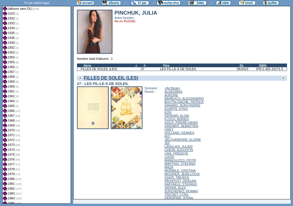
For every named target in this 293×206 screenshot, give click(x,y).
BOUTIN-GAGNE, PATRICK (184, 102)
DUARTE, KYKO (176, 108)
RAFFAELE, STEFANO (181, 184)
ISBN (262, 65)
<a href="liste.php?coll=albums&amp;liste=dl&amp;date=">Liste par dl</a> (36, 102)
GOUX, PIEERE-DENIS (181, 122)
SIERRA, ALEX (175, 187)
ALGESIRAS (173, 91)
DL (242, 65)
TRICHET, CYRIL (177, 194)
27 (142, 69)
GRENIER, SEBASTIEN (181, 126)
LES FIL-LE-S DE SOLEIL (178, 69)
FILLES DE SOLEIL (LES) (99, 69)
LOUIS (169, 157)
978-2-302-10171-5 (269, 69)
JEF (167, 143)
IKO (167, 136)
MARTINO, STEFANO (180, 163)
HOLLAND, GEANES (179, 132)
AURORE (171, 95)
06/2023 (242, 69)
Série (87, 65)
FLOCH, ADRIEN (177, 119)
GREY (169, 129)
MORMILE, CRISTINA (180, 170)
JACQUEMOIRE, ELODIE (183, 139)
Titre (166, 65)
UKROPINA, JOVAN (179, 198)
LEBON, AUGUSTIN (179, 150)
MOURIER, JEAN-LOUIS (182, 174)
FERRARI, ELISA (177, 115)
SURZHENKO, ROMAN (181, 191)
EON (168, 112)
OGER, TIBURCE (177, 177)
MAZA (169, 167)
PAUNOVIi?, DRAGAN (180, 181)
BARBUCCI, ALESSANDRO (184, 98)
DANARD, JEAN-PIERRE (182, 105)
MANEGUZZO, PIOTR (180, 160)
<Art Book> (172, 88)
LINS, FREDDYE (176, 153)
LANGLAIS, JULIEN (179, 146)
